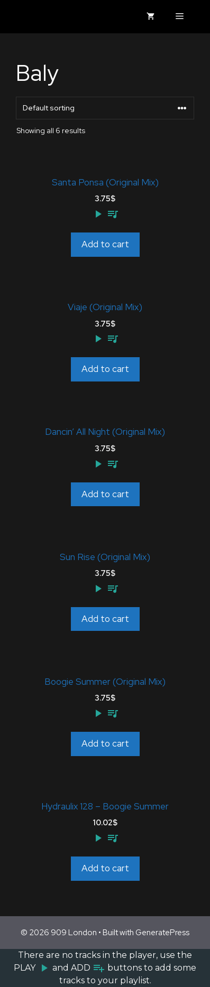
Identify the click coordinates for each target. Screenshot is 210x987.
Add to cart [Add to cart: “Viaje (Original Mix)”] (105, 369)
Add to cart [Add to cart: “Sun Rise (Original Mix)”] (105, 619)
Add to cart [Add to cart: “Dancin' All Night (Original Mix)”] (105, 494)
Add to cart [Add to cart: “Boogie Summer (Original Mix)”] (105, 743)
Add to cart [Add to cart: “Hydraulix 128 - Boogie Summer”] (105, 868)
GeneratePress (162, 932)
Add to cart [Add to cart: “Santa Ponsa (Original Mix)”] (105, 244)
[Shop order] (105, 108)
